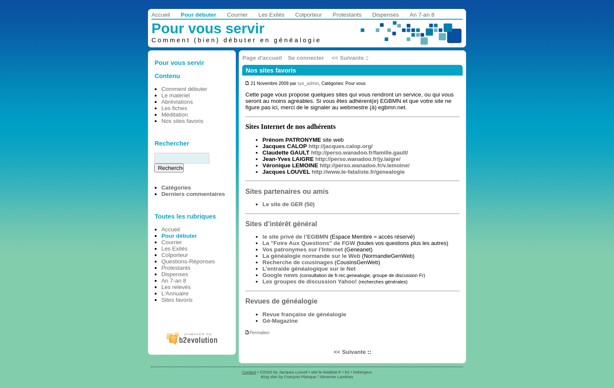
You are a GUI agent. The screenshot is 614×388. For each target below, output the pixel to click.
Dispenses (385, 15)
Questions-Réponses (188, 261)
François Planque (300, 376)
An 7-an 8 (422, 15)
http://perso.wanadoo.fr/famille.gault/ (359, 152)
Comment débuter (184, 89)
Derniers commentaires (193, 194)
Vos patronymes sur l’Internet (302, 249)
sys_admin (308, 83)
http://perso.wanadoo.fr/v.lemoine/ (365, 165)
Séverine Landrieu (336, 376)
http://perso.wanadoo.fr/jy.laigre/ (357, 159)
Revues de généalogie (281, 301)
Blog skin (269, 376)
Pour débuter (199, 15)
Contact (249, 372)
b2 (347, 372)
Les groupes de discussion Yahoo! (309, 281)
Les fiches (174, 108)
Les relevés (176, 287)
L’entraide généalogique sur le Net (309, 268)
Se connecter (306, 58)
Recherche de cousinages (297, 262)
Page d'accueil (262, 58)
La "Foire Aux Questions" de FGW (308, 243)
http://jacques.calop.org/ (341, 146)
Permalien (257, 332)
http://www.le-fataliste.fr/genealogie (358, 172)
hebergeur (362, 372)
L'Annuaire (174, 293)
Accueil (160, 15)
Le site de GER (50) (288, 204)
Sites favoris (176, 300)
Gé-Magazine (280, 321)
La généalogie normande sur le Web (311, 256)
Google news (280, 275)
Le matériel (175, 95)
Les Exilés (271, 15)
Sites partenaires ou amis (286, 191)
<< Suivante (348, 58)
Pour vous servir (207, 28)
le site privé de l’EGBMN (295, 236)
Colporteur (308, 15)
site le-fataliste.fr (326, 372)
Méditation (174, 114)
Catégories (176, 187)
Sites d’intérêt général (281, 224)
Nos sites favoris (271, 70)
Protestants (347, 15)
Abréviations (177, 102)
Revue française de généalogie (304, 314)
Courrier (237, 15)
